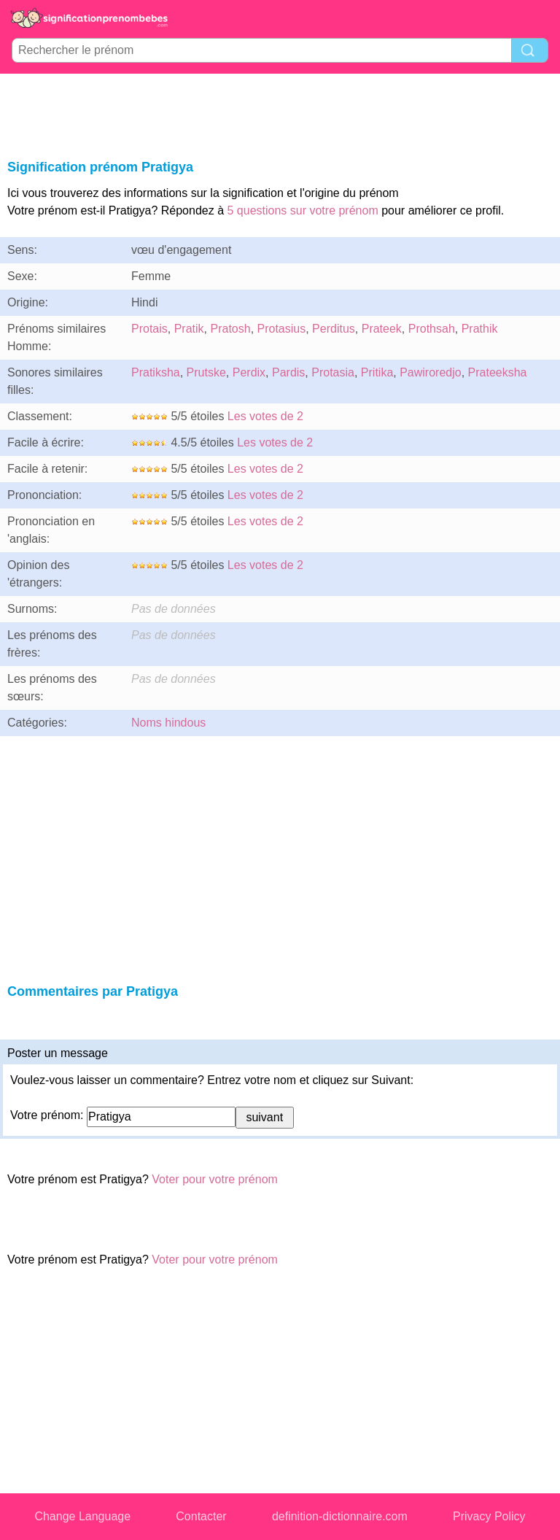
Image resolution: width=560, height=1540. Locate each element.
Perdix (249, 372)
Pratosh (230, 328)
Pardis (288, 372)
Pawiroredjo (430, 372)
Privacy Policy (489, 1516)
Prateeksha (497, 372)
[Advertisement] (280, 114)
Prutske (206, 372)
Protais (149, 328)
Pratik (189, 328)
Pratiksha (155, 372)
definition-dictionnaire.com (340, 1516)
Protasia (332, 372)
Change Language (82, 1516)
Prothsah (431, 328)
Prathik (480, 328)
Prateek (382, 328)
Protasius (281, 328)
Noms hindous (168, 722)
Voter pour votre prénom (215, 1179)
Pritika (377, 372)
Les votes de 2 (265, 416)
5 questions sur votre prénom (303, 210)
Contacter (201, 1516)
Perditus (333, 328)
